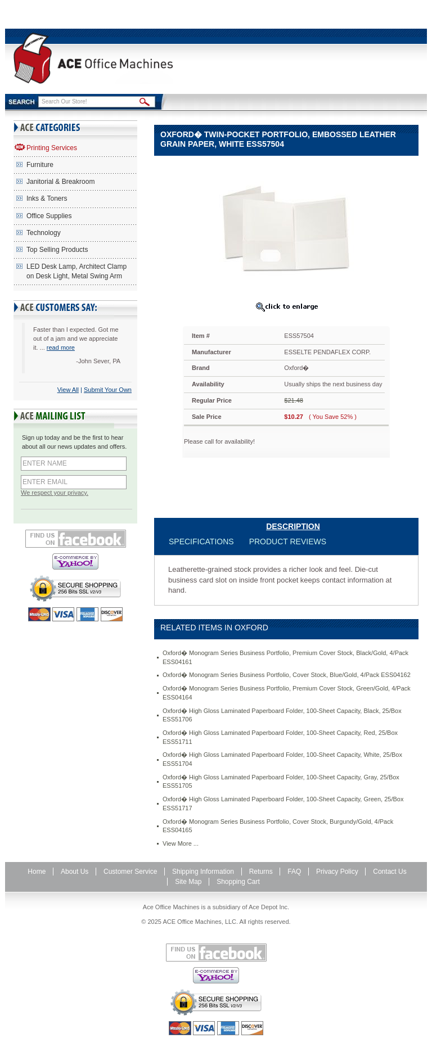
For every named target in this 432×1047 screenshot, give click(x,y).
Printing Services (51, 148)
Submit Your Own (108, 389)
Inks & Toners (46, 198)
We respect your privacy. (54, 492)
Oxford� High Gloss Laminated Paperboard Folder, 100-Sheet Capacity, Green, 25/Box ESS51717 (283, 803)
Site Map (188, 882)
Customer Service (130, 871)
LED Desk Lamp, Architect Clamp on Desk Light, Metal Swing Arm (76, 271)
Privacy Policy (337, 871)
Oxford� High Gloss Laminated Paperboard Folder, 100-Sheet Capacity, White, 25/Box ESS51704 (282, 759)
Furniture (39, 165)
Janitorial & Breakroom (60, 182)
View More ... (181, 843)
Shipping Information (203, 871)
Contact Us (389, 871)
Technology (43, 233)
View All (68, 389)
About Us (74, 871)
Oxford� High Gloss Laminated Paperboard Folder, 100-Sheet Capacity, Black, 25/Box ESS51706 (282, 715)
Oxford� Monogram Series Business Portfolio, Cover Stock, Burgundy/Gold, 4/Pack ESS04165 (278, 826)
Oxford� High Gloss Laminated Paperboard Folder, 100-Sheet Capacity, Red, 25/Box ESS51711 (280, 737)
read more (61, 347)
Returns (261, 871)
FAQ (294, 871)
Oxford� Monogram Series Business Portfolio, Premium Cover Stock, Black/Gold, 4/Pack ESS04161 (285, 657)
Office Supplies (49, 216)
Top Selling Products (57, 250)
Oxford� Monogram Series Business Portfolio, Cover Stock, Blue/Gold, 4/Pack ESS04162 (287, 674)
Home (37, 871)
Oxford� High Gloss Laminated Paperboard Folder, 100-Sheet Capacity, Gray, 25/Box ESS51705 (281, 781)
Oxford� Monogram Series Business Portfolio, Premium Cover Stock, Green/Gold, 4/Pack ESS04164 (287, 693)
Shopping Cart (238, 882)
